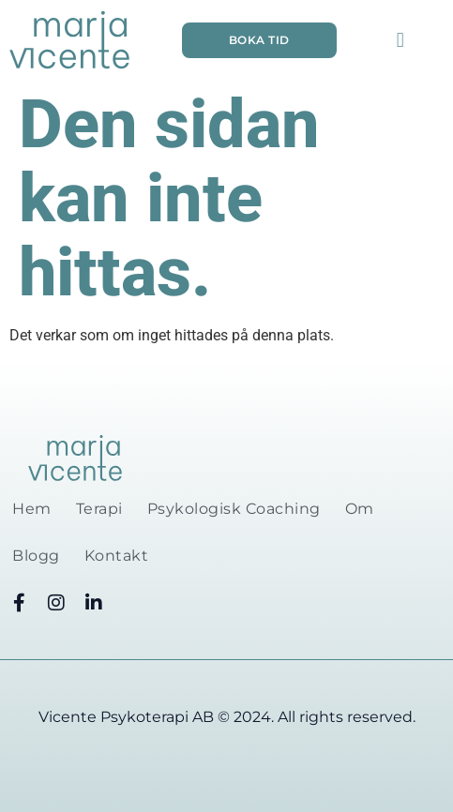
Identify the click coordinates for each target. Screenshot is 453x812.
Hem (32, 509)
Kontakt (116, 555)
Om (359, 509)
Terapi (99, 509)
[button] (400, 39)
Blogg (36, 555)
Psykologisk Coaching (234, 509)
